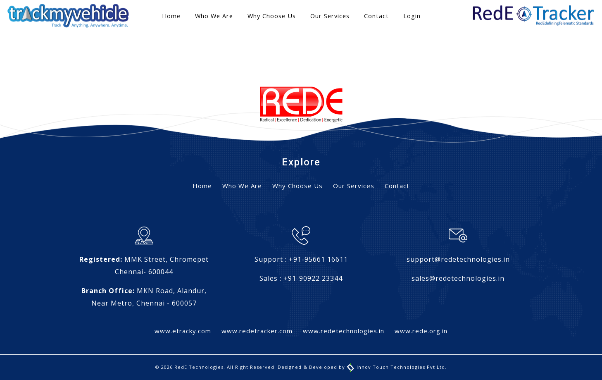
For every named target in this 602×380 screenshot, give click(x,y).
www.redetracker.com (257, 331)
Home (171, 16)
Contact (376, 16)
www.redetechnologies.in (343, 331)
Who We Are (214, 16)
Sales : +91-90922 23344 (301, 278)
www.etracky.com (183, 331)
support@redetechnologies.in (458, 259)
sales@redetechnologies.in (458, 278)
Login (412, 16)
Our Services (330, 16)
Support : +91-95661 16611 (301, 259)
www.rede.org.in (421, 331)
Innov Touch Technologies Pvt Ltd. (397, 367)
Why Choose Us (271, 16)
